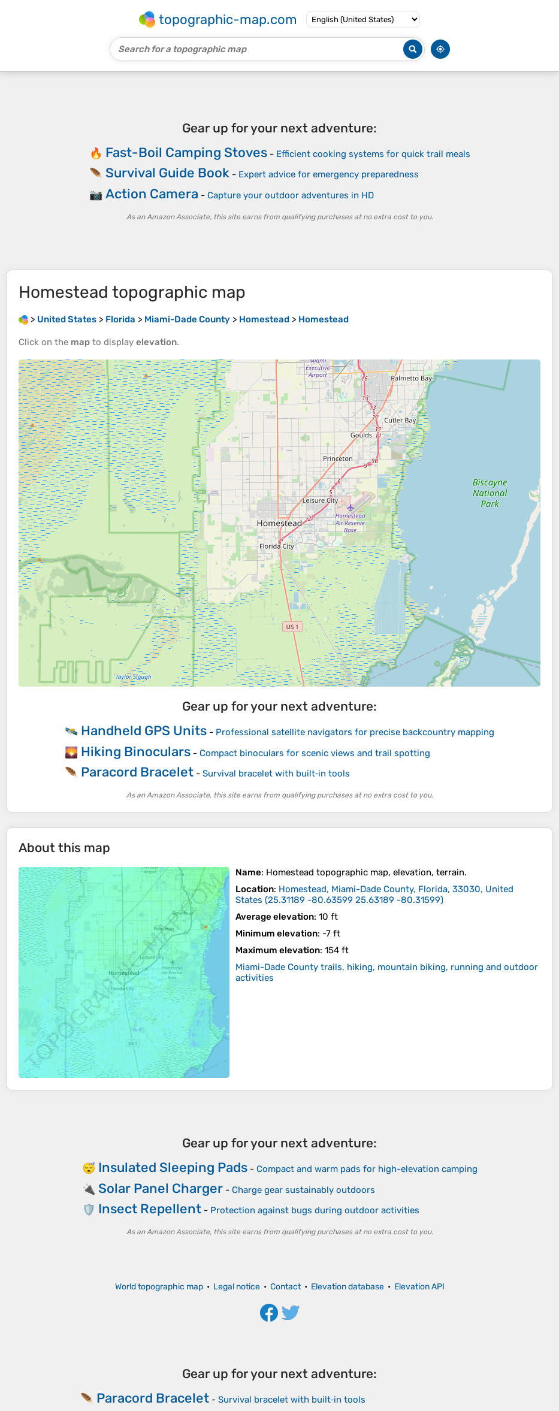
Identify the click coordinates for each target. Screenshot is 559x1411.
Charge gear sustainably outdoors (303, 1190)
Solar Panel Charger (160, 1188)
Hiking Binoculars (136, 752)
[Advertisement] (279, 171)
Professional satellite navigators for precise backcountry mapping (355, 732)
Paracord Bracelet (137, 772)
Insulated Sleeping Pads (172, 1167)
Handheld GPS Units (144, 731)
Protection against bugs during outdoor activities (314, 1210)
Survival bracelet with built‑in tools (276, 773)
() (374, 894)
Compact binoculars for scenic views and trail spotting (315, 753)
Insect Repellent (149, 1209)
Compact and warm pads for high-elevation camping (367, 1169)
